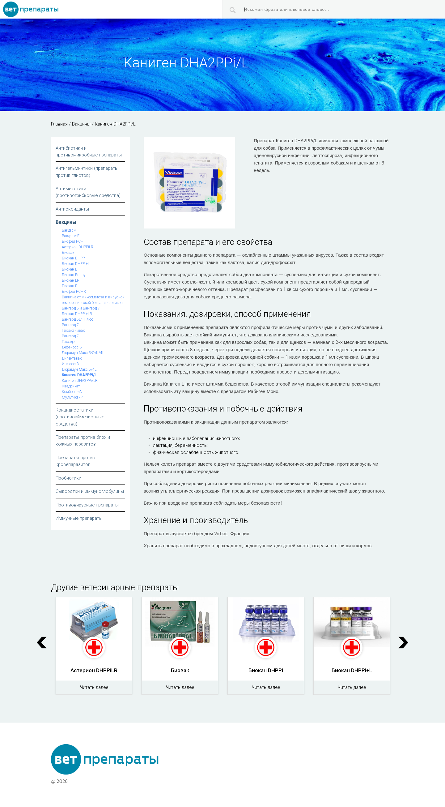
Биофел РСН (72, 242)
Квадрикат (71, 386)
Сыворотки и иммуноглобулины (90, 492)
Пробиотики (69, 478)
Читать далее (94, 688)
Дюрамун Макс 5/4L (79, 370)
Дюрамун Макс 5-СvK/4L (83, 353)
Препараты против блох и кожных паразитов (83, 441)
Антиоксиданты (72, 209)
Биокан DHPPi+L (76, 264)
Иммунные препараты (80, 519)
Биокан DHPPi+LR (77, 314)
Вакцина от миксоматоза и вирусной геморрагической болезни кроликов (93, 300)
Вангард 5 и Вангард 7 (81, 308)
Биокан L (69, 269)
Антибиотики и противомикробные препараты (90, 151)
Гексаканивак (73, 331)
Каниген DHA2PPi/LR (80, 381)
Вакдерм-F (70, 236)
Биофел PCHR (74, 292)
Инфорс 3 (70, 364)
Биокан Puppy (74, 275)
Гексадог (69, 342)
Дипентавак (72, 359)
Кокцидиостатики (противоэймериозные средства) (80, 417)
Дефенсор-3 (72, 347)
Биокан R (70, 286)
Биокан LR (70, 281)
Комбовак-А (72, 392)
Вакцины (66, 222)
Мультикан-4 (73, 397)
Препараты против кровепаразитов (76, 461)
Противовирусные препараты (88, 505)
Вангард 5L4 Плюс (77, 320)
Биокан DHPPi (74, 258)
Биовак (68, 253)
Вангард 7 (70, 325)
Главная (59, 124)
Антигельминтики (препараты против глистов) (88, 172)
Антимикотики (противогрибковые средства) (89, 192)
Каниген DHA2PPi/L (79, 375)
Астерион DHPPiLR (77, 247)
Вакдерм (69, 230)
